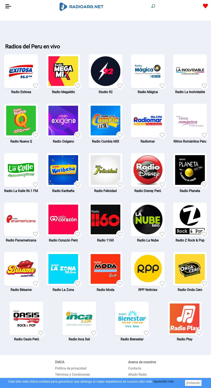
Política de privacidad (70, 368)
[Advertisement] (105, 31)
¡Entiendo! (193, 383)
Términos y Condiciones (72, 374)
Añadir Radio (137, 374)
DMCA (59, 362)
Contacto (134, 368)
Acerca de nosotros (142, 362)
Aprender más (164, 381)
